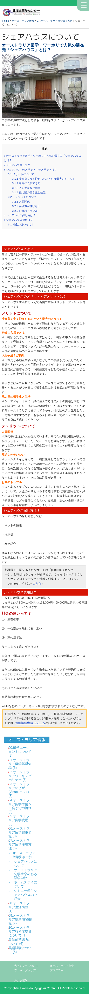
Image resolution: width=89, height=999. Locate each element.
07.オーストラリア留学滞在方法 (55, 20)
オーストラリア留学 (62, 965)
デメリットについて (22, 196)
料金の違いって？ (21, 224)
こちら (37, 583)
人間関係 (21, 201)
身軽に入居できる (26, 183)
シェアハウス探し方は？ (20, 215)
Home (5, 20)
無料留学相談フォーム (30, 723)
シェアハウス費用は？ (18, 219)
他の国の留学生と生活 (29, 192)
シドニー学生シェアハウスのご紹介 (25, 894)
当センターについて (26, 965)
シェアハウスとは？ (17, 165)
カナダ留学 (21, 980)
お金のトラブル (25, 210)
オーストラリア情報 (23, 20)
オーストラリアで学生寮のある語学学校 (25, 874)
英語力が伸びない (26, 206)
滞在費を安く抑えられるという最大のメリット (43, 178)
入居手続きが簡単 (26, 187)
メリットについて (21, 174)
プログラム (56, 970)
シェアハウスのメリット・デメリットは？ (30, 169)
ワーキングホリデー (26, 970)
